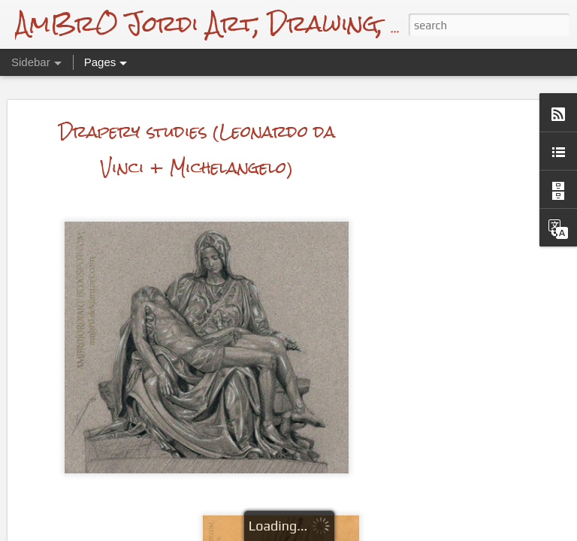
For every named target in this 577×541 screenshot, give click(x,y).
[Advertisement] (448, 293)
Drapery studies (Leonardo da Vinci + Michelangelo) (197, 84)
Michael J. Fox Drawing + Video (123, 497)
